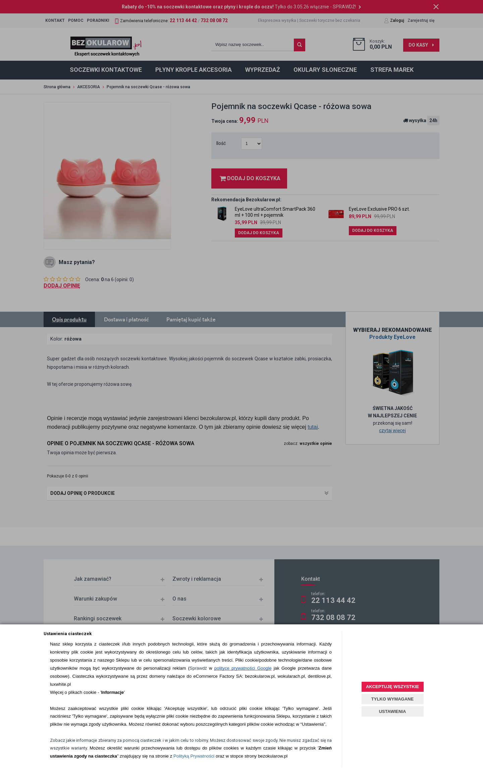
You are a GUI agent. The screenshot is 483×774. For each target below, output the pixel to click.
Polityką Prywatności (193, 756)
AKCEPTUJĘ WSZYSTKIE (392, 686)
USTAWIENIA (392, 711)
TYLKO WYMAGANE (392, 699)
